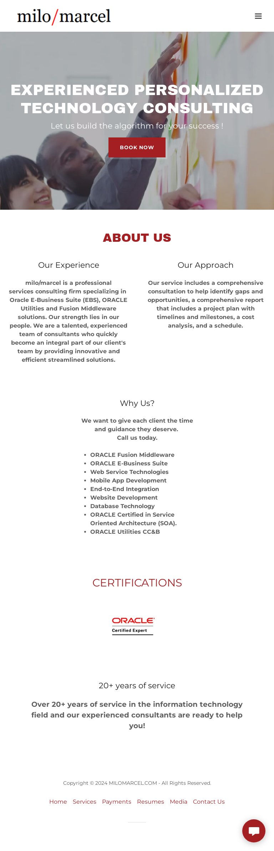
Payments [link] (116, 801)
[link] (63, 16)
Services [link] (84, 801)
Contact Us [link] (209, 801)
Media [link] (178, 801)
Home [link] (58, 801)
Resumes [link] (150, 801)
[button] (258, 16)
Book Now (137, 147)
